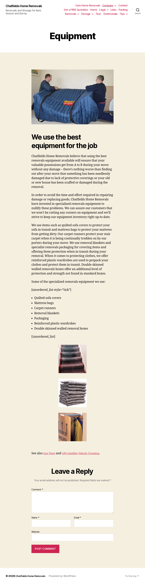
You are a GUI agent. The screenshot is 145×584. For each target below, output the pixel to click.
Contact (123, 5)
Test (98, 13)
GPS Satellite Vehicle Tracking (84, 453)
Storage (85, 13)
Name (35, 517)
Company (107, 5)
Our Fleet (49, 453)
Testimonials (110, 13)
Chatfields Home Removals (26, 6)
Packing (123, 9)
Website (35, 531)
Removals (70, 13)
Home (93, 9)
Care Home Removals (87, 5)
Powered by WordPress (65, 575)
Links (114, 9)
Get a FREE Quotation (76, 9)
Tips (122, 13)
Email (77, 517)
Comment (37, 489)
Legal (102, 9)
